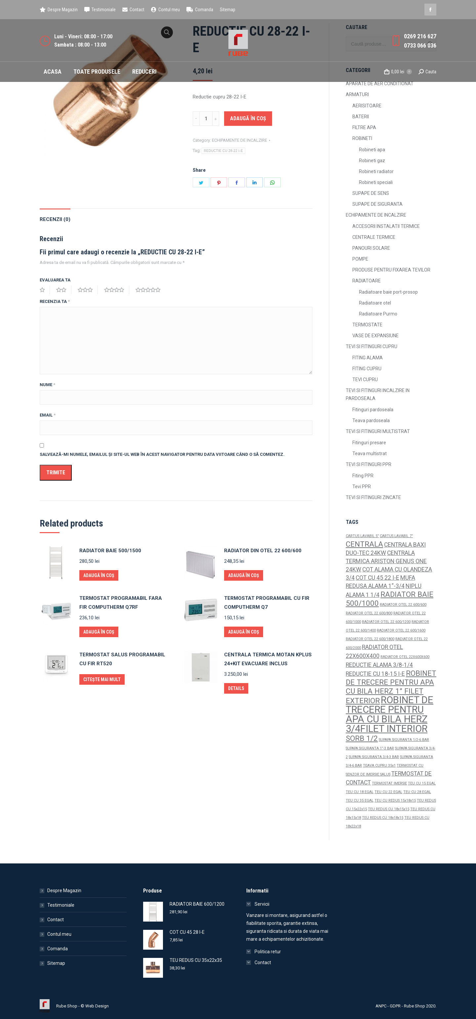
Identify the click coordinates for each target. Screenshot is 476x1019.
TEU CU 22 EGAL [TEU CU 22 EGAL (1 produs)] (388, 792)
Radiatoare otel (375, 303)
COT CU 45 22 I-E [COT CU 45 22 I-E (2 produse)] (377, 577)
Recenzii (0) (55, 219)
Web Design (97, 1005)
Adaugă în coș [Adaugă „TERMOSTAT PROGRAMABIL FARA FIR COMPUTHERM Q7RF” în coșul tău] (98, 632)
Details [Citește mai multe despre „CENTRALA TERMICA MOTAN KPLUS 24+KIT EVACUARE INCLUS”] (236, 688)
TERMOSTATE (367, 324)
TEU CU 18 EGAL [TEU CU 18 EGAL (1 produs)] (360, 792)
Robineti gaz (372, 160)
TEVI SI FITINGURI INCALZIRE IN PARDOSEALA (378, 394)
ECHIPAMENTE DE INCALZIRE (239, 140)
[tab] (55, 216)
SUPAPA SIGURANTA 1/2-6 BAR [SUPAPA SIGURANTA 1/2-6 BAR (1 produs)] (404, 740)
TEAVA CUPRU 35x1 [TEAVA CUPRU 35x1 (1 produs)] (379, 765)
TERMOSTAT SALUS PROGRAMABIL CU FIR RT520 (122, 659)
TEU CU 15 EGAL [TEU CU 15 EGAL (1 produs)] (422, 783)
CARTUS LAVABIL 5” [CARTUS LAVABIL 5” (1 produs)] (362, 536)
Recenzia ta (55, 301)
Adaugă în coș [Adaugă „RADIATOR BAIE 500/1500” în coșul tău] (98, 575)
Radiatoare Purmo (378, 313)
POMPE (360, 259)
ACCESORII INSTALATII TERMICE (386, 226)
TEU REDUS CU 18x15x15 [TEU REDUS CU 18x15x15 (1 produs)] (388, 809)
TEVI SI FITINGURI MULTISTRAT (378, 431)
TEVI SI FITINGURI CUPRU (371, 346)
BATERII (360, 116)
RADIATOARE (366, 280)
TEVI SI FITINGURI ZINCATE (373, 497)
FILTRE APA (364, 127)
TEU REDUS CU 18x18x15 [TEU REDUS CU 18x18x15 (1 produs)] (382, 818)
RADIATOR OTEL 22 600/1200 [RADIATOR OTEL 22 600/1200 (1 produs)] (386, 622)
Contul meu (59, 934)
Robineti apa (372, 149)
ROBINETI (362, 138)
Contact (55, 919)
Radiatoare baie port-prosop (388, 292)
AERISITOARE (366, 105)
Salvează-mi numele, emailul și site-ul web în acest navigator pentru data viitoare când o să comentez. (162, 454)
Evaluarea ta (55, 279)
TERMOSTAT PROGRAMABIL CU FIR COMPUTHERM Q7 (266, 602)
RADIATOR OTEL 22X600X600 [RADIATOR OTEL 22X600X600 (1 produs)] (404, 657)
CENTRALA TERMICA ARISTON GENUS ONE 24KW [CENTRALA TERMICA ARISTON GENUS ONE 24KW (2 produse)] (386, 561)
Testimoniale (60, 905)
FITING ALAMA (367, 357)
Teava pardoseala (371, 420)
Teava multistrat (369, 453)
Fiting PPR (363, 475)
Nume (47, 384)
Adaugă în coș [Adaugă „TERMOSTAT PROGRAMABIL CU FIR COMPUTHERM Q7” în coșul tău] (243, 632)
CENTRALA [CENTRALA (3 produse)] (364, 544)
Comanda (57, 948)
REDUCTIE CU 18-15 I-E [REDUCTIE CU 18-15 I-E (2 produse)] (375, 674)
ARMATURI (357, 94)
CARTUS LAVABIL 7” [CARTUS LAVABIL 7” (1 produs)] (396, 536)
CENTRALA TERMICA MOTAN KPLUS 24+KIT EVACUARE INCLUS (268, 659)
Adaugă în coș (248, 118)
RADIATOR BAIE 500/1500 (110, 551)
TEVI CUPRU (365, 379)
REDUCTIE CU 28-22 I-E (223, 151)
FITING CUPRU (366, 368)
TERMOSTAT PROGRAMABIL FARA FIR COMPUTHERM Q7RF (120, 602)
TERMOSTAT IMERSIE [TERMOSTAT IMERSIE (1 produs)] (389, 783)
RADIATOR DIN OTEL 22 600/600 (262, 551)
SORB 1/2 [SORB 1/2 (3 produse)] (362, 738)
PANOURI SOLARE (371, 248)
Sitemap (56, 963)
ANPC (381, 1005)
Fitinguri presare (369, 442)
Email (48, 415)
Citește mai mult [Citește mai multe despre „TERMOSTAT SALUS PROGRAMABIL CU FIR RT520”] (102, 679)
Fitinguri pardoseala (372, 409)
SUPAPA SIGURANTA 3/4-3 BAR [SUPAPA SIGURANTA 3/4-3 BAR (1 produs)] (374, 757)
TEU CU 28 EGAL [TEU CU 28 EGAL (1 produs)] (417, 792)
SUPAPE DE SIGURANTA (377, 204)
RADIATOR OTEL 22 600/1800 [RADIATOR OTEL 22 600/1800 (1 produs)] (370, 639)
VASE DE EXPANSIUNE (375, 335)
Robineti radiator (376, 171)
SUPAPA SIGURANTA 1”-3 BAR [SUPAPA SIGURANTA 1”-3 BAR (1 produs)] (370, 748)
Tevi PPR (361, 486)
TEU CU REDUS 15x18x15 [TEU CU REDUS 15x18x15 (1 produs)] (395, 800)
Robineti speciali (376, 182)
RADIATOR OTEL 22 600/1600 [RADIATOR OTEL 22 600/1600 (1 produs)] (401, 630)
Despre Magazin (64, 890)
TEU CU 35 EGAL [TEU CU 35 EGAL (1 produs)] (360, 800)
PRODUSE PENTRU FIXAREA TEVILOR (391, 270)
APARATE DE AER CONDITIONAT (380, 83)
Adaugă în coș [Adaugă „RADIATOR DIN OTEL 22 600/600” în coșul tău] (243, 575)
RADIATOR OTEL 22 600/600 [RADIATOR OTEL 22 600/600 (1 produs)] (403, 604)
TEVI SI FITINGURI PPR (368, 464)
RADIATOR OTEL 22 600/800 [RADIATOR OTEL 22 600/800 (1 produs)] (369, 613)
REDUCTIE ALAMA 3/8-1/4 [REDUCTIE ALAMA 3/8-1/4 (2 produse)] (379, 665)
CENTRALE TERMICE (373, 237)
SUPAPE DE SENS (370, 193)
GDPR (395, 1005)
